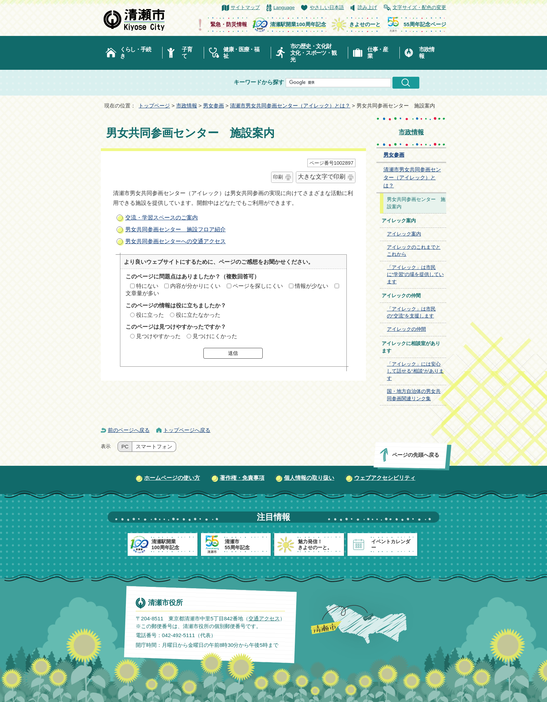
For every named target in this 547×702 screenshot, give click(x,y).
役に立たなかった (198, 315)
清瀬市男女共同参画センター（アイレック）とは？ (290, 106)
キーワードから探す (259, 82)
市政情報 (426, 52)
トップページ (154, 106)
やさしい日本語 (327, 7)
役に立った (150, 315)
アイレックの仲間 (406, 329)
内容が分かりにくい (195, 286)
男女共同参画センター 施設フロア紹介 (175, 229)
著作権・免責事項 (242, 478)
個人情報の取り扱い (309, 478)
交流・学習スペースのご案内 (161, 218)
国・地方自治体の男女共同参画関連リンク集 (414, 395)
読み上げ (367, 7)
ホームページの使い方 (172, 478)
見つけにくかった (215, 336)
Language (284, 7)
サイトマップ (245, 7)
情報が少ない (311, 286)
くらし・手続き (135, 52)
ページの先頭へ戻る (415, 455)
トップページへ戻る (186, 430)
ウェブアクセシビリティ (384, 478)
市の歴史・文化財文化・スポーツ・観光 (313, 52)
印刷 (278, 177)
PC (124, 446)
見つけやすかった (158, 336)
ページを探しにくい (258, 286)
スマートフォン (154, 446)
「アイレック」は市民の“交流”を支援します (411, 312)
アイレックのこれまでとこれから (414, 251)
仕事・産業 (377, 52)
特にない (147, 286)
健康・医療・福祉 (241, 52)
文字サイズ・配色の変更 (419, 7)
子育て (187, 52)
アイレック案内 (404, 234)
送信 (233, 353)
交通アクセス (264, 618)
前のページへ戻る (129, 430)
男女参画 (213, 106)
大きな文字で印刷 (321, 176)
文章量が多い (142, 293)
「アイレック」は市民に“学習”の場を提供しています (415, 274)
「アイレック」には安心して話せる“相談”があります (415, 371)
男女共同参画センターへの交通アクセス (175, 241)
